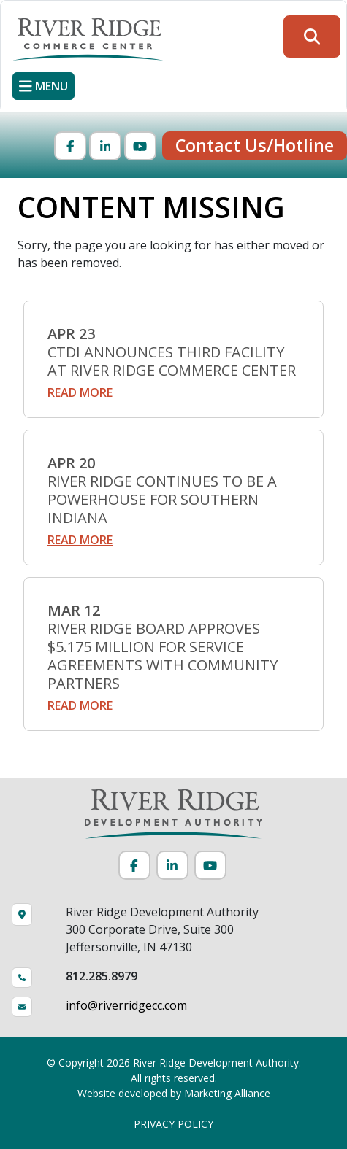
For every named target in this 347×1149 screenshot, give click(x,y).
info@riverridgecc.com (126, 1005)
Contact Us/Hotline (254, 145)
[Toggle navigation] (43, 86)
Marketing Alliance (227, 1093)
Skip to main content (0, 12)
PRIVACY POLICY (173, 1124)
